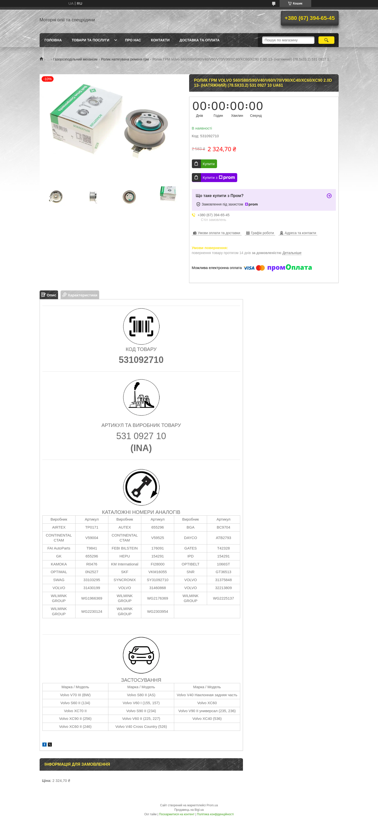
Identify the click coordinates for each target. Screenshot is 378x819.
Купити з (219, 177)
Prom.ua (212, 805)
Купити (209, 164)
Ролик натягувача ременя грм (125, 59)
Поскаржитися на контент (176, 814)
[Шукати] (326, 40)
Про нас (133, 40)
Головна (53, 40)
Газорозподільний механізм (75, 59)
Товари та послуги (90, 40)
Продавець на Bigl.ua (189, 810)
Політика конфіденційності (215, 814)
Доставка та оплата (200, 40)
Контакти (160, 40)
